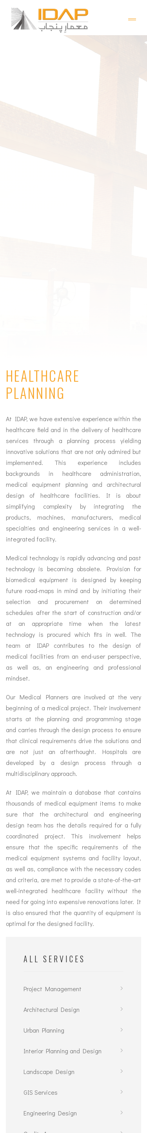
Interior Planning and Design (63, 1051)
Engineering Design (50, 1113)
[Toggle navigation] (132, 19)
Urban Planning (44, 1030)
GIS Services (41, 1092)
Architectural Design (52, 1009)
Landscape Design (49, 1071)
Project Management (53, 989)
